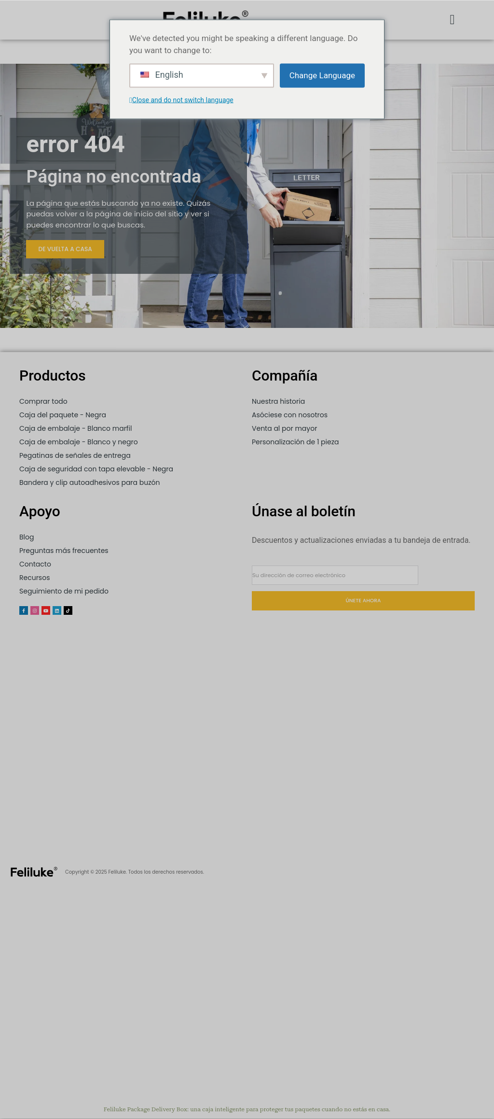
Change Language (322, 75)
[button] (452, 20)
